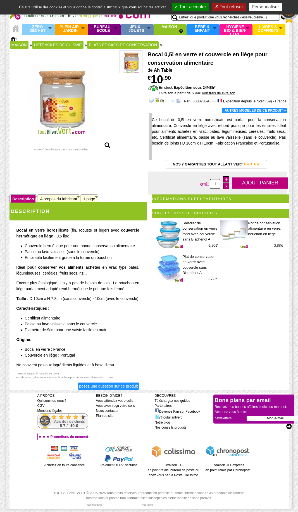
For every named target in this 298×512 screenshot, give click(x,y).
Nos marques (94, 504)
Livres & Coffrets (268, 29)
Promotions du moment (69, 437)
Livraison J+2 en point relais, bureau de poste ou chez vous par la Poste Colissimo (173, 470)
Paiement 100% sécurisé (119, 465)
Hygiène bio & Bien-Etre (235, 29)
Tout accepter (190, 6)
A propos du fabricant (58, 199)
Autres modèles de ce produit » (255, 110)
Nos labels (147, 504)
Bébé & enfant (202, 29)
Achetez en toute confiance (64, 465)
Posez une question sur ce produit (108, 386)
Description (23, 199)
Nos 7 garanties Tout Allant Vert (216, 164)
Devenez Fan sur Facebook (177, 412)
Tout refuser (229, 6)
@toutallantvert (168, 417)
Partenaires (163, 406)
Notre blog (162, 422)
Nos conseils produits (171, 427)
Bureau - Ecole (103, 29)
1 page (89, 199)
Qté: (205, 184)
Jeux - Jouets (136, 29)
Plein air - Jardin (70, 29)
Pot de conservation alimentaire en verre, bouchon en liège (265, 228)
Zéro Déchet (37, 29)
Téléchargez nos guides (172, 401)
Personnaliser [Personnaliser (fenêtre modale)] (265, 6)
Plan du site (105, 416)
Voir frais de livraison (218, 93)
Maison (169, 27)
